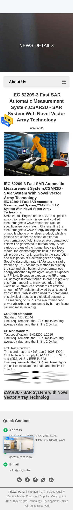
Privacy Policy (16, 491)
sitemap (33, 491)
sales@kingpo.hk (19, 470)
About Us (17, 82)
